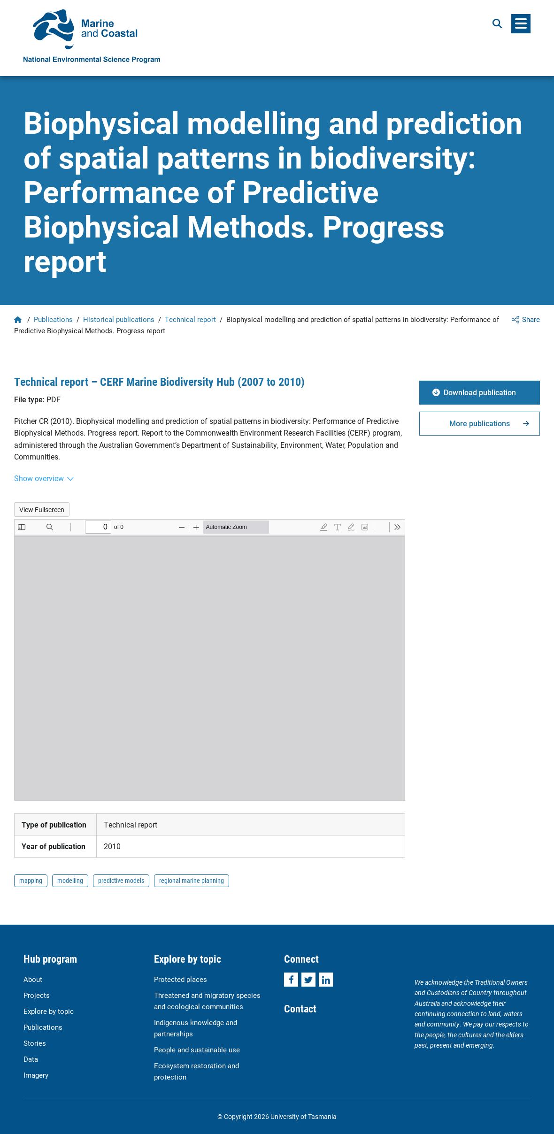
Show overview (39, 478)
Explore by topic (48, 1011)
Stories (34, 1043)
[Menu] (521, 23)
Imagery (35, 1075)
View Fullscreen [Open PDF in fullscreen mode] (41, 509)
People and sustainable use (197, 1049)
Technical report (190, 319)
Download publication (480, 392)
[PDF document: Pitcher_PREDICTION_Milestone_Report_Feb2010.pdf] (209, 660)
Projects (36, 995)
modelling (70, 880)
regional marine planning (191, 880)
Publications (53, 319)
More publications (479, 423)
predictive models (121, 880)
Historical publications (118, 319)
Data (30, 1059)
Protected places (180, 979)
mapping (30, 880)
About (32, 979)
